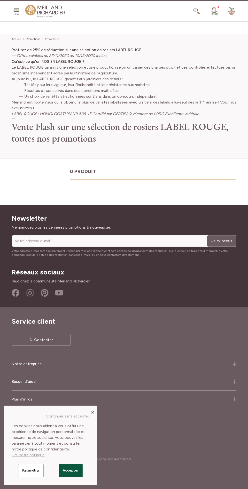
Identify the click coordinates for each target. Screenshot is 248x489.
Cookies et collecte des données (109, 459)
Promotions (33, 39)
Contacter (43, 339)
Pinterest (44, 293)
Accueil (16, 39)
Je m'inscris (221, 241)
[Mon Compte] (214, 11)
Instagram (30, 293)
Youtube (59, 293)
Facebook (15, 293)
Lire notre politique (28, 455)
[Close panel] (92, 412)
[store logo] (45, 11)
